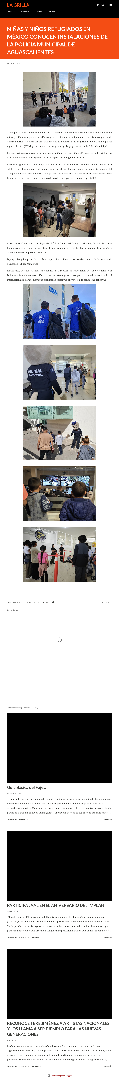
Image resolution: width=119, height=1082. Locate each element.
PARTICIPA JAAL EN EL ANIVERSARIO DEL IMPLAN (55, 905)
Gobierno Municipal (41, 603)
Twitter (39, 12)
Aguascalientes (24, 603)
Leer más (108, 819)
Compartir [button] (104, 603)
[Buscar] (100, 5)
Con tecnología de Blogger (59, 1075)
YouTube (51, 12)
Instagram (25, 12)
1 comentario (25, 819)
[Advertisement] (59, 687)
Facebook (10, 12)
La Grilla (18, 5)
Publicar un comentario (30, 937)
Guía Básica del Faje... (26, 787)
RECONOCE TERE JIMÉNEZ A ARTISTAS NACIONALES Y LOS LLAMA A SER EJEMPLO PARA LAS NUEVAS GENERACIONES (58, 1029)
